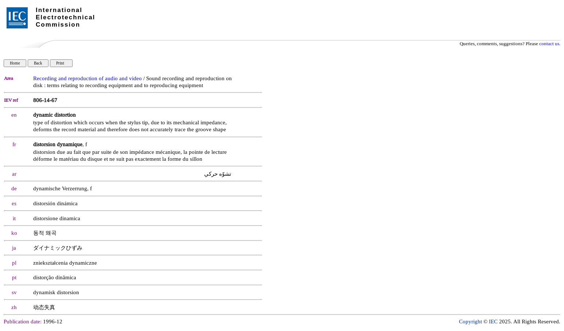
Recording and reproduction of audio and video (87, 78)
